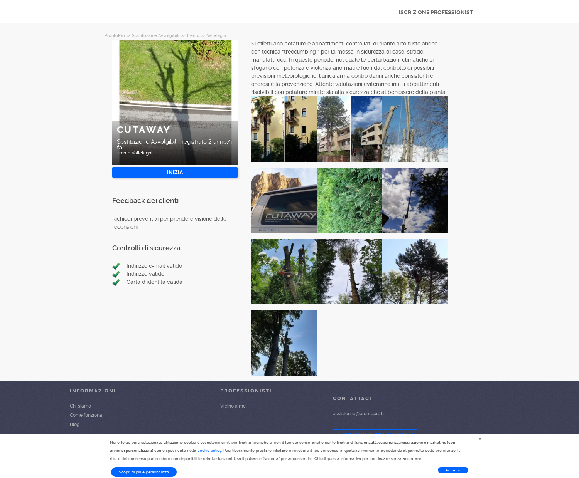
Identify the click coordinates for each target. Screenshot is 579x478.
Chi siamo (80, 406)
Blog (74, 424)
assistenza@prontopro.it (358, 413)
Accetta (453, 470)
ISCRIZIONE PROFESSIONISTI (437, 12)
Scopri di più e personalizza (144, 472)
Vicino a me (233, 406)
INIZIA (175, 172)
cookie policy (209, 450)
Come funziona (86, 415)
